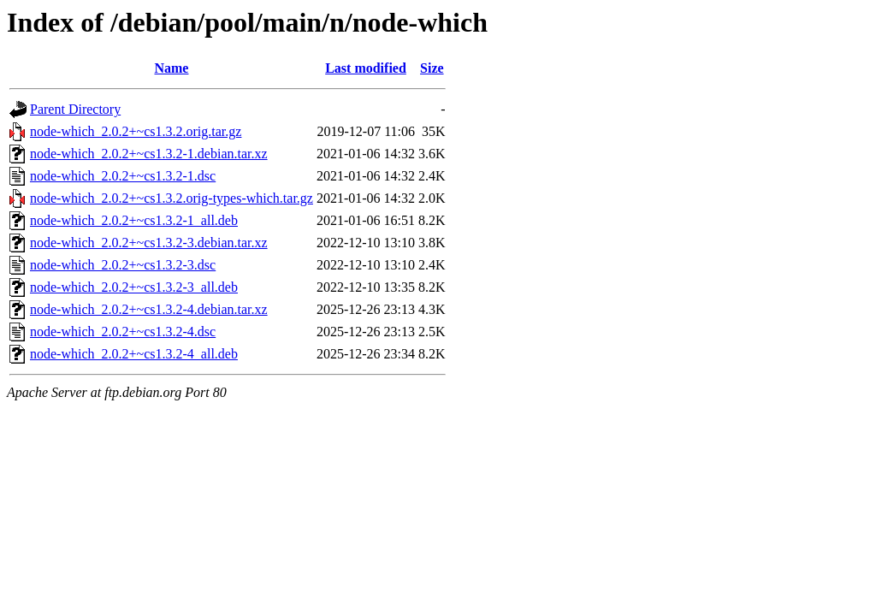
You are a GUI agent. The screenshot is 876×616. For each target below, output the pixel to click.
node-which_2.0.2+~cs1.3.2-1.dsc (123, 176)
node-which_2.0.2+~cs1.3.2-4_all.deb (134, 353)
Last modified (365, 68)
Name (171, 68)
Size (432, 68)
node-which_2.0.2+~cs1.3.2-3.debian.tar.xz (149, 242)
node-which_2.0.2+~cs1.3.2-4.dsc (123, 331)
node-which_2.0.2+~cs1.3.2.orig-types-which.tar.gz (171, 198)
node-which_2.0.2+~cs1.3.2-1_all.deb (134, 220)
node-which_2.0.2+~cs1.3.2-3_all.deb (134, 287)
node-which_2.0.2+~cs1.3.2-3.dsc (123, 265)
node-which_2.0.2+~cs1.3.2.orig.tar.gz (135, 131)
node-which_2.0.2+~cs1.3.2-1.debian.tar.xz (149, 153)
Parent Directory (75, 109)
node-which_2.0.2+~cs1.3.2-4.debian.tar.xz (149, 309)
